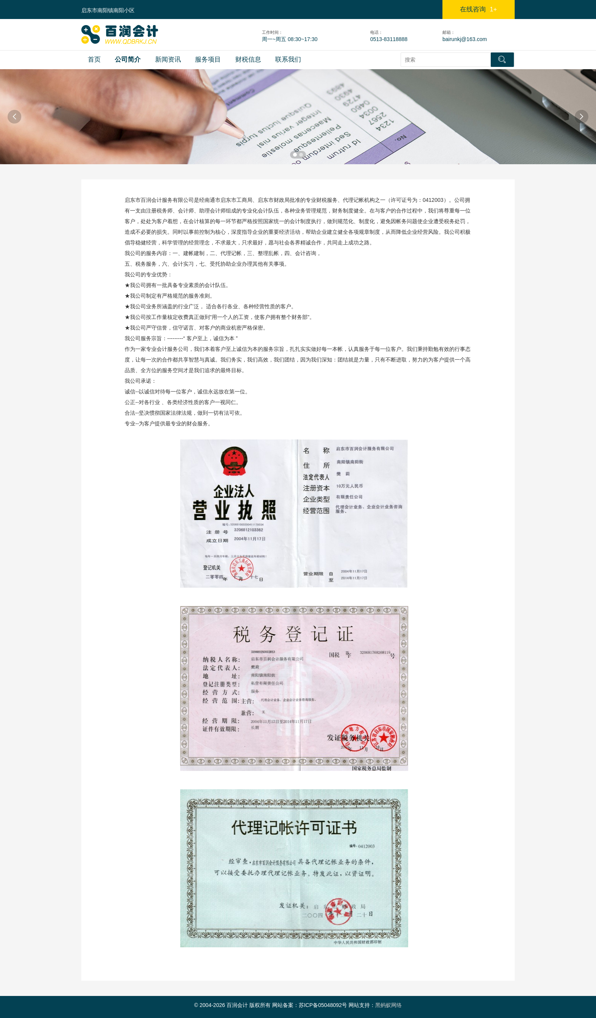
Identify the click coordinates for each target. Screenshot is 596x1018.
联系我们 (288, 59)
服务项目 (208, 59)
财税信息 (248, 59)
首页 (94, 59)
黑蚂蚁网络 (388, 1005)
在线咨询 (478, 9)
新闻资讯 (168, 59)
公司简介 (128, 59)
